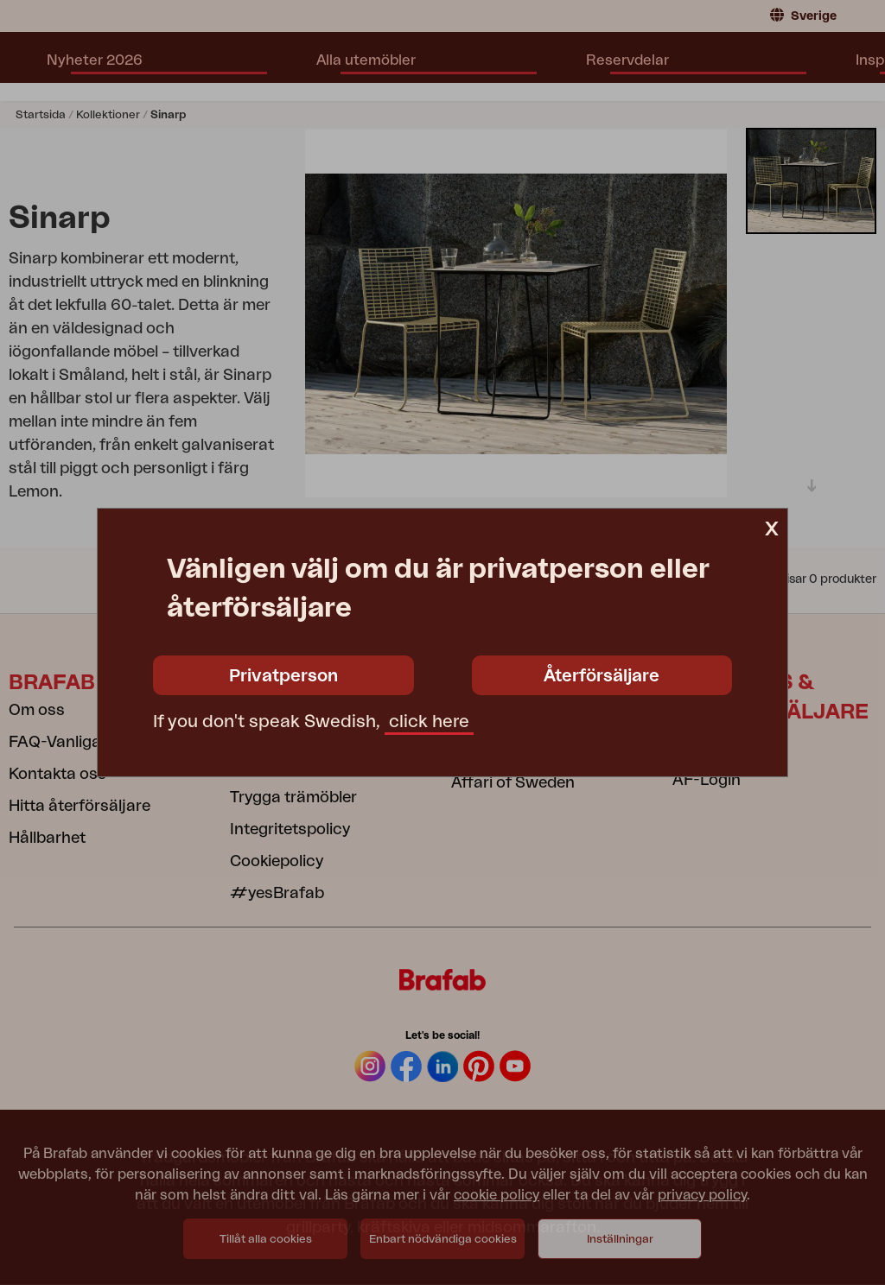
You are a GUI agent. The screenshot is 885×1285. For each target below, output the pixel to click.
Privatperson (283, 676)
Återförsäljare (601, 676)
